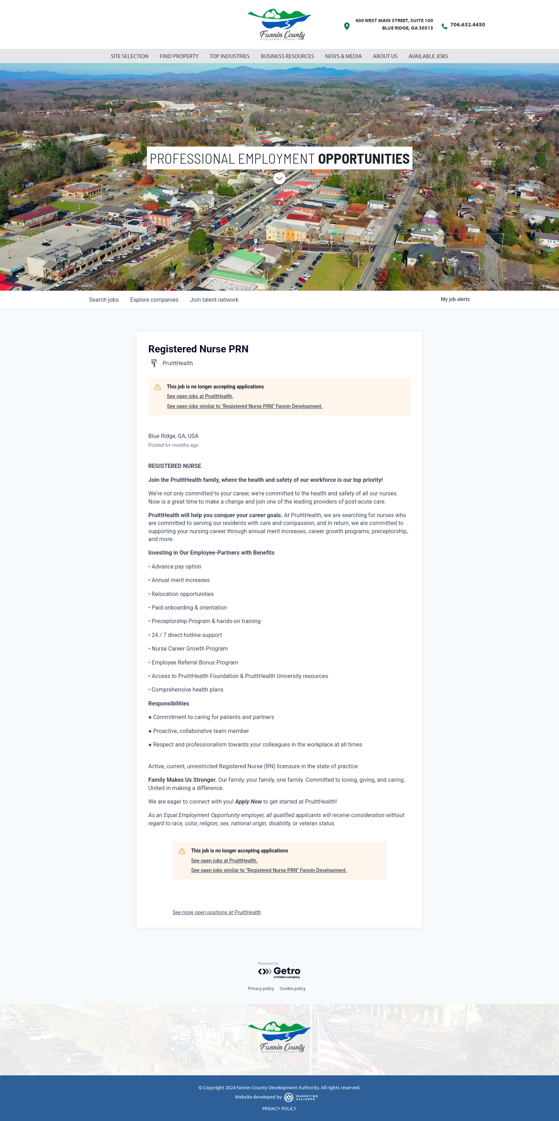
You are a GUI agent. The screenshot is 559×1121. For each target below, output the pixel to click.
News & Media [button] (344, 56)
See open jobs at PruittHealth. (200, 396)
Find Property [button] (180, 56)
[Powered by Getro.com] (279, 970)
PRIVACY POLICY (279, 1108)
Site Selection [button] (130, 56)
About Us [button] (386, 56)
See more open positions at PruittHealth (217, 912)
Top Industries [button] (230, 56)
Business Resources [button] (288, 56)
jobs (104, 299)
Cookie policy (293, 988)
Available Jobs (428, 56)
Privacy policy (261, 988)
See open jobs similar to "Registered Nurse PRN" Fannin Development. (245, 406)
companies (154, 299)
